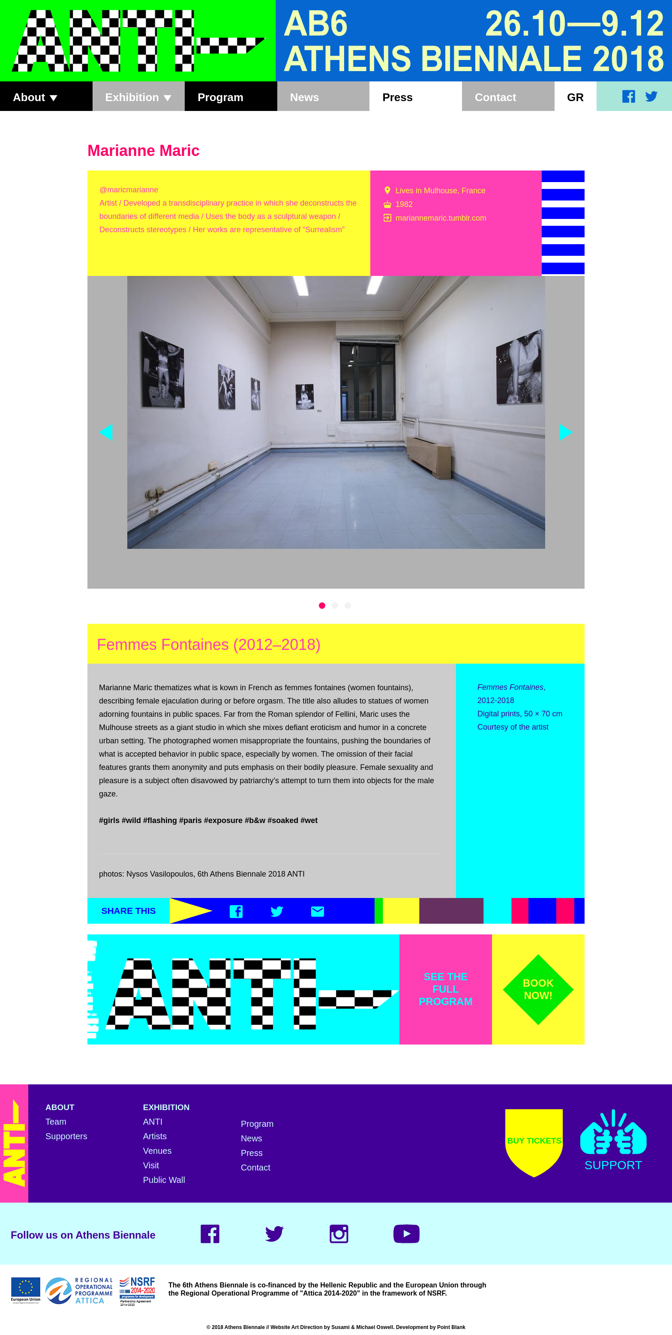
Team (55, 1121)
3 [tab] (348, 605)
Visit (151, 1165)
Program (220, 97)
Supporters (66, 1136)
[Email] (317, 914)
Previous (105, 432)
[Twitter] (276, 914)
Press (397, 97)
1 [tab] (322, 605)
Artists (155, 1136)
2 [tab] (335, 605)
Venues (157, 1150)
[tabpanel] (336, 412)
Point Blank (451, 1327)
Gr (575, 97)
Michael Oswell (374, 1327)
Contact (495, 97)
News (304, 97)
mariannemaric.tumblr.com (441, 218)
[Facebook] (236, 914)
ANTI (153, 1121)
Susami (340, 1327)
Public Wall (164, 1180)
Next (566, 432)
